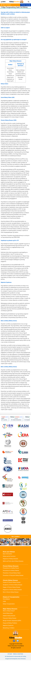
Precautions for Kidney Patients (11, 586)
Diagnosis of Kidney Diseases (10, 574)
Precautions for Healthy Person (11, 584)
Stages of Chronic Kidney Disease (11, 603)
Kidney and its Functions (9, 572)
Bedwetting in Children (8, 643)
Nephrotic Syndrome (8, 641)
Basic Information (7, 569)
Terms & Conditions (18, 669)
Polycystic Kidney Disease (9, 634)
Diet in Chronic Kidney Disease (11, 608)
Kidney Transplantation (9, 619)
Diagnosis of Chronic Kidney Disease (12, 605)
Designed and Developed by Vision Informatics (15, 674)
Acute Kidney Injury (8, 629)
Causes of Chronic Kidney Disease (11, 598)
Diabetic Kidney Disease (9, 631)
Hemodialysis (6, 614)
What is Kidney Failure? (9, 626)
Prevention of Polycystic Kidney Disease (13, 591)
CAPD (4, 617)
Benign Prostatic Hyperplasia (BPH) (12, 636)
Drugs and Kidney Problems (10, 638)
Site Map (10, 669)
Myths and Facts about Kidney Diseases (13, 577)
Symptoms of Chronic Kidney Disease (12, 600)
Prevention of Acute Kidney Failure (12, 588)
